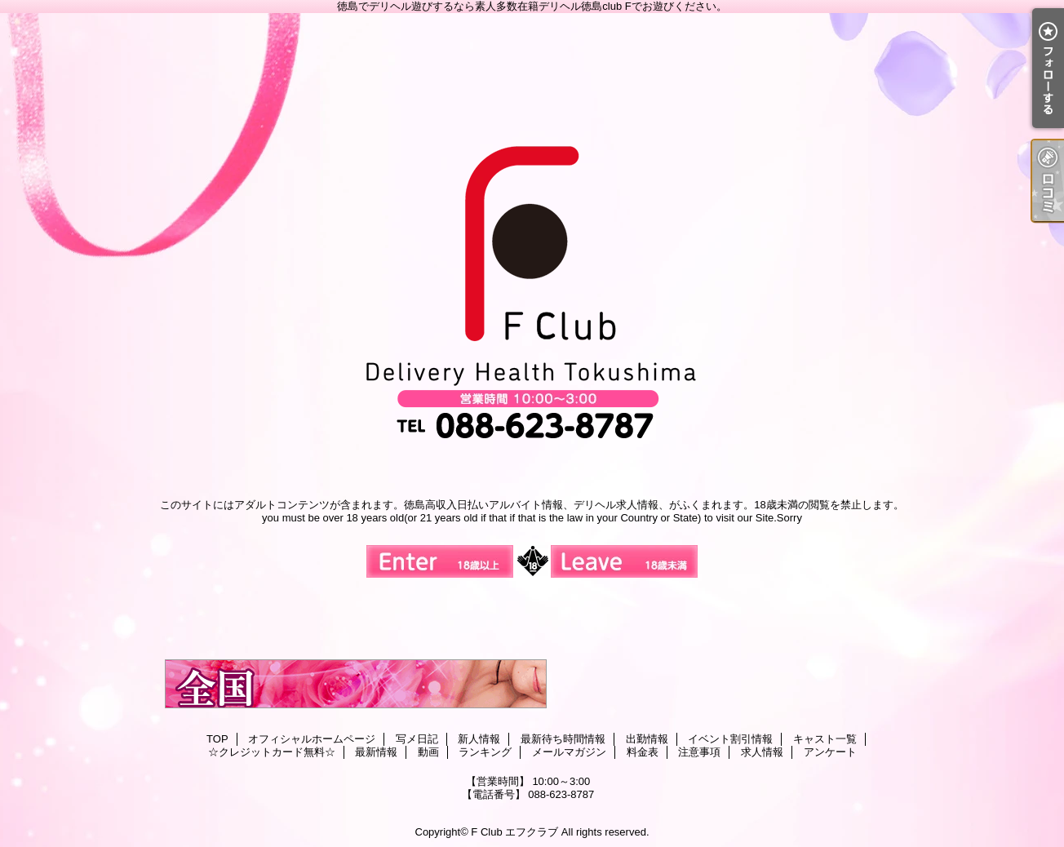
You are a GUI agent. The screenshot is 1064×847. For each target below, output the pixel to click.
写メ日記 (417, 739)
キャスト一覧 (825, 739)
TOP (217, 739)
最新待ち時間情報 (563, 739)
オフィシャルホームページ (311, 739)
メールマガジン (569, 752)
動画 (428, 752)
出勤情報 (647, 739)
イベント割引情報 (730, 739)
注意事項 (699, 752)
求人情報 (762, 752)
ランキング (485, 752)
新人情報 (479, 739)
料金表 (642, 752)
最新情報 (376, 752)
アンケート (830, 752)
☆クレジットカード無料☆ (271, 752)
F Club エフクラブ (514, 832)
